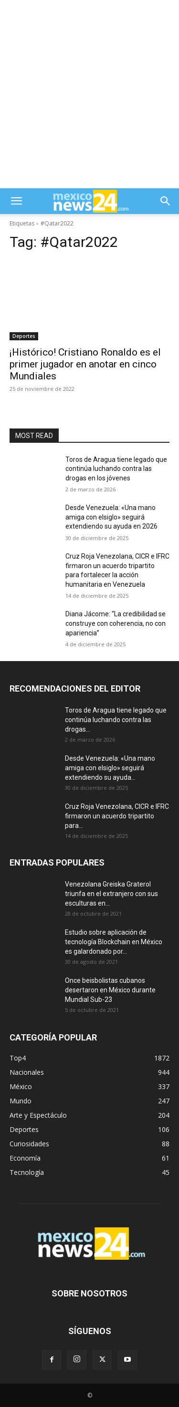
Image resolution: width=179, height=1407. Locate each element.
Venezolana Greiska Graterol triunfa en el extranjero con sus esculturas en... (111, 893)
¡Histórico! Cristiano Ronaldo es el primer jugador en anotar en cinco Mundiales (85, 364)
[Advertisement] (89, 94)
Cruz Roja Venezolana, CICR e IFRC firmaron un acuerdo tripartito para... (117, 816)
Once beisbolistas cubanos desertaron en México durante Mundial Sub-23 (110, 990)
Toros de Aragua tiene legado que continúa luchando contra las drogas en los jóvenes (116, 469)
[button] (16, 201)
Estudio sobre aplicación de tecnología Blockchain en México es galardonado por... (113, 941)
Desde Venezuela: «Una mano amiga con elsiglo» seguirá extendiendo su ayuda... (110, 767)
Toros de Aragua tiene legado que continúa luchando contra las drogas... (116, 719)
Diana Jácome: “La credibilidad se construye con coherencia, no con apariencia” (115, 623)
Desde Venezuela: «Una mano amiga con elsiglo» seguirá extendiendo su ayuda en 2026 (111, 517)
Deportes (23, 336)
